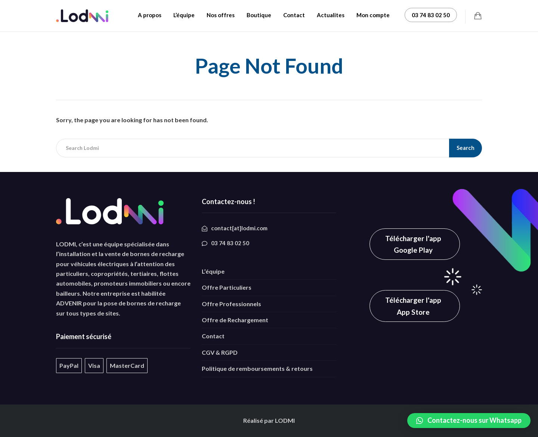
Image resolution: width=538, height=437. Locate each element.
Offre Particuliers (226, 287)
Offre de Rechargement (235, 319)
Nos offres (221, 15)
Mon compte (373, 15)
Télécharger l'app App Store (413, 306)
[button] (469, 420)
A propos (149, 15)
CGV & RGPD (220, 352)
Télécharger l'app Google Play (413, 244)
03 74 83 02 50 (431, 15)
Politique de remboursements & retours (257, 368)
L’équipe (184, 15)
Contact (294, 15)
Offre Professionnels (231, 303)
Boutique (259, 15)
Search (465, 147)
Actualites (330, 15)
